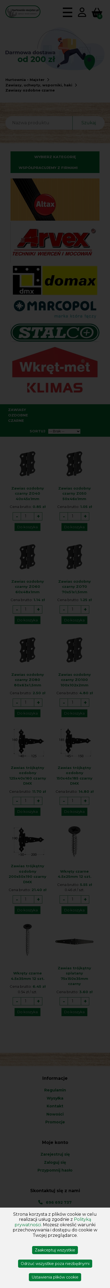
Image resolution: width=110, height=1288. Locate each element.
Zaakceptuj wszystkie (55, 1250)
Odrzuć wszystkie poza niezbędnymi (55, 1263)
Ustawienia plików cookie (55, 1277)
